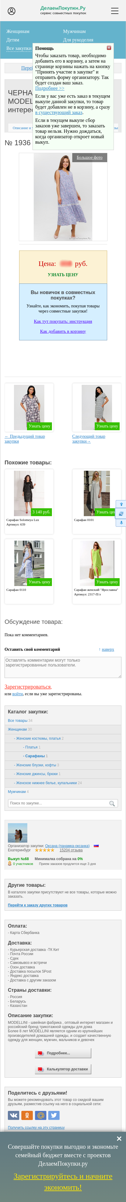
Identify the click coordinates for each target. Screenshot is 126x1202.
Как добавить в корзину (63, 331)
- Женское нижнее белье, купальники (48, 783)
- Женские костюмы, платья (39, 738)
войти (17, 694)
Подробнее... (58, 1053)
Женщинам (17, 31)
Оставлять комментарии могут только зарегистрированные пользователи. (63, 667)
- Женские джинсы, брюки (37, 774)
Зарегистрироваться (28, 687)
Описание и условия (28, 128)
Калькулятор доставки (67, 1069)
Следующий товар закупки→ (88, 439)
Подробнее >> (49, 104)
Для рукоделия (78, 39)
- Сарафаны (35, 756)
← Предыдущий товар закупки (25, 439)
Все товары (20, 721)
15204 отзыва (71, 850)
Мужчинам (74, 31)
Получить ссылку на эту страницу (36, 1127)
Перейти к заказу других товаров (37, 905)
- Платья (32, 747)
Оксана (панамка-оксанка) (67, 846)
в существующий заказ (58, 128)
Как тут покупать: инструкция (63, 321)
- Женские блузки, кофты (36, 765)
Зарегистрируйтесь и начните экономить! (63, 1181)
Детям (12, 39)
